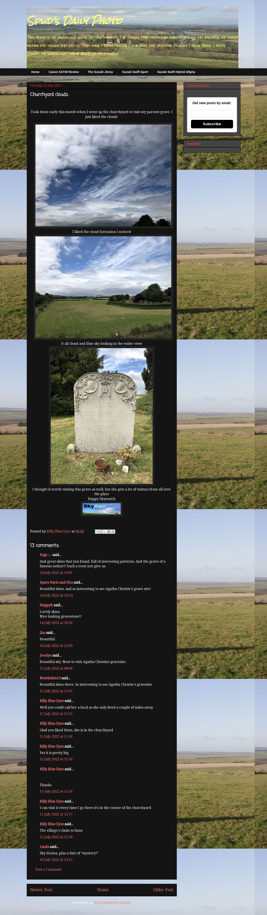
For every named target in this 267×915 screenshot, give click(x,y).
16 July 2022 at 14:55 (56, 860)
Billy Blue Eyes (52, 701)
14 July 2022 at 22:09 (56, 646)
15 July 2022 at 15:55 (56, 714)
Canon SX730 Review (64, 72)
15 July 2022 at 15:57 (56, 814)
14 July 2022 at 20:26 (56, 623)
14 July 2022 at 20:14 (56, 595)
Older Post (163, 889)
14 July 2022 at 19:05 (56, 573)
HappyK (46, 605)
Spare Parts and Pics (56, 582)
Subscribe (212, 124)
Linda (44, 847)
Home (35, 72)
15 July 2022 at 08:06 (56, 668)
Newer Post (41, 889)
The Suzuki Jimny (100, 72)
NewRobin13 (50, 678)
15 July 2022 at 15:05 (56, 691)
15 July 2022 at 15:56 (56, 736)
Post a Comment (48, 869)
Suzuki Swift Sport (135, 72)
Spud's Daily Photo (74, 21)
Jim (42, 633)
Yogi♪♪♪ (46, 555)
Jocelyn (46, 655)
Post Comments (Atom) (112, 903)
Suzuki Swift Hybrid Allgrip (176, 72)
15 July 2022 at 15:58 (56, 837)
